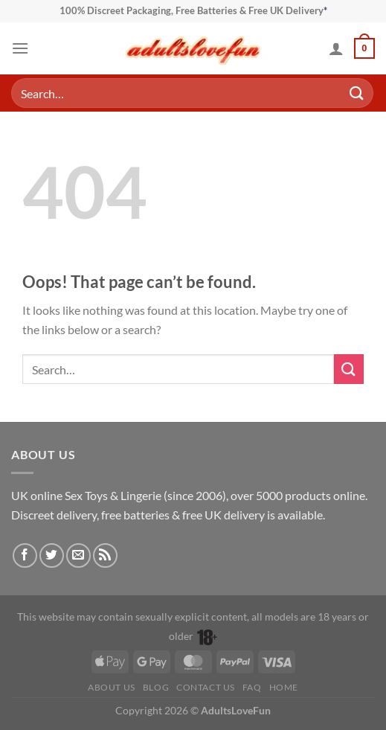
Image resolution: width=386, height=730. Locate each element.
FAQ (252, 687)
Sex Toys (86, 495)
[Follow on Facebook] (25, 555)
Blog (156, 687)
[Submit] (357, 92)
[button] (20, 48)
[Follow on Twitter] (51, 555)
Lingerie (140, 495)
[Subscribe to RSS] (105, 555)
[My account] (336, 48)
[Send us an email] (78, 555)
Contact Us (205, 687)
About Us (111, 687)
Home (283, 687)
